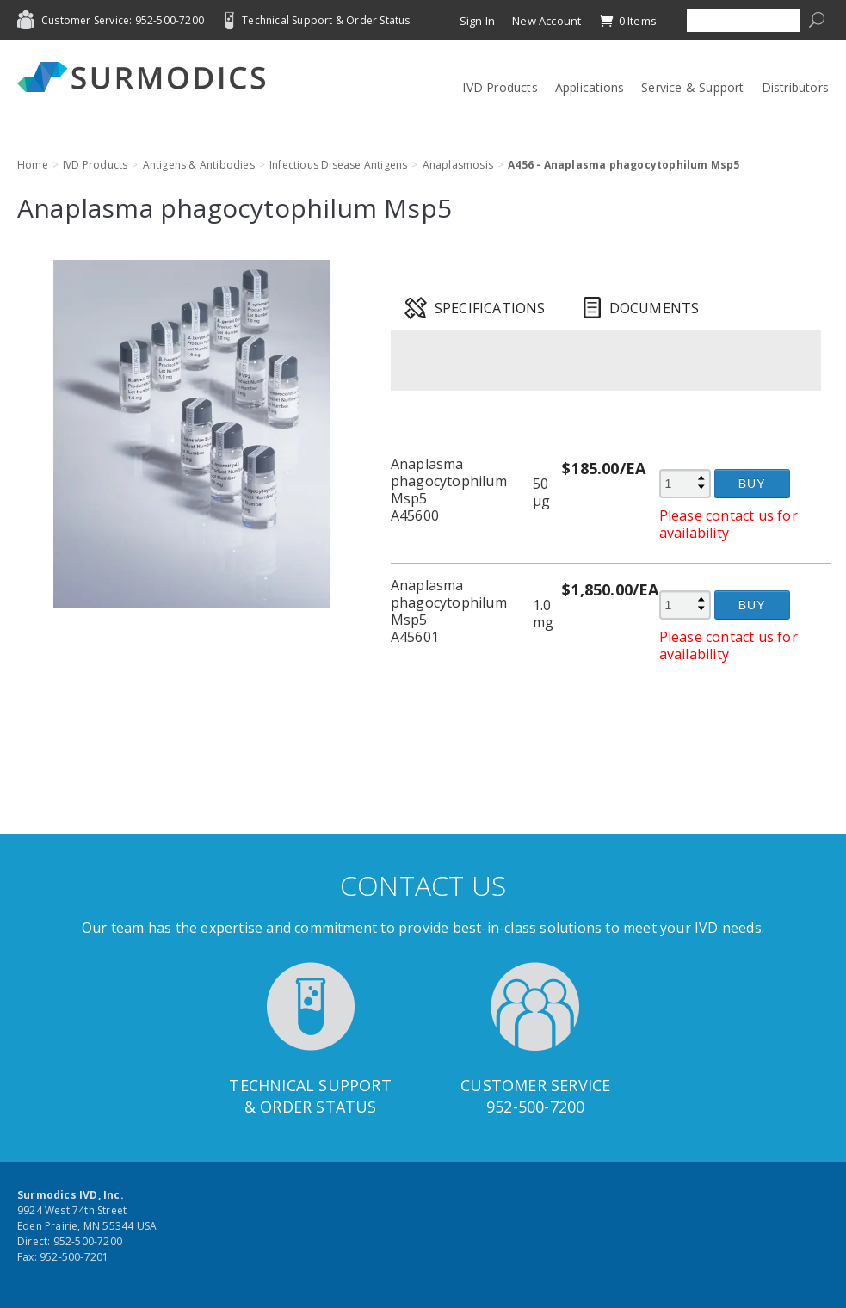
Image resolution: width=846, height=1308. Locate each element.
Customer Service (535, 1085)
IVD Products (499, 87)
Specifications (490, 308)
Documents (654, 308)
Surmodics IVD (146, 77)
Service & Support (692, 87)
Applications (589, 87)
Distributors (795, 87)
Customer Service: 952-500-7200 (122, 20)
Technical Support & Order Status (326, 20)
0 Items (627, 20)
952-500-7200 (535, 1106)
